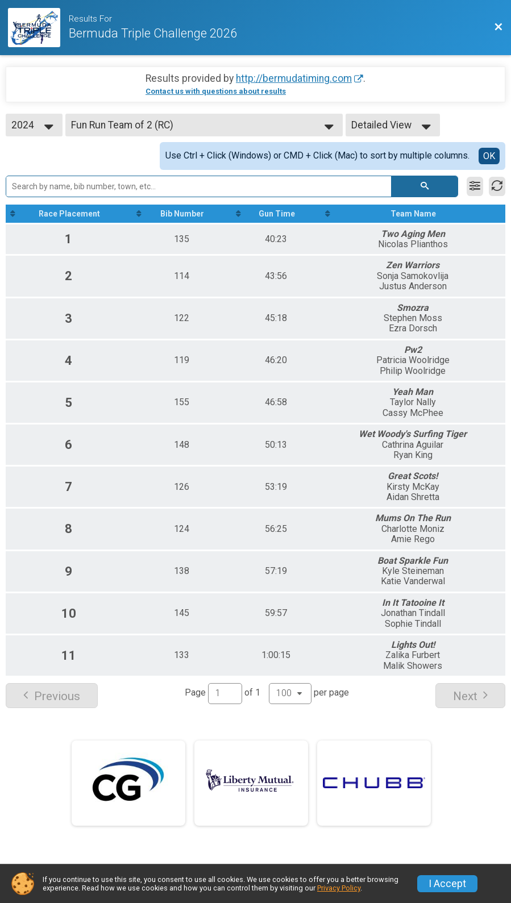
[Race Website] (38, 27)
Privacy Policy (338, 888)
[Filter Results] (475, 186)
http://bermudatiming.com (294, 78)
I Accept (447, 883)
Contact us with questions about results (216, 91)
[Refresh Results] (497, 186)
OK (489, 156)
